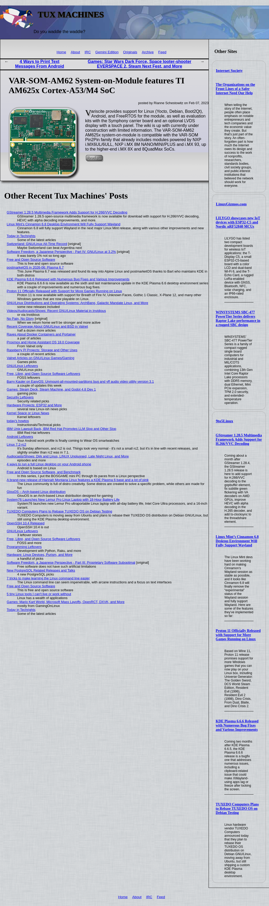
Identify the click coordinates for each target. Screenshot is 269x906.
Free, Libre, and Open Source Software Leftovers (43, 374)
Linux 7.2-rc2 (16, 444)
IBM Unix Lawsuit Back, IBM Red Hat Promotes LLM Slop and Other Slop (61, 429)
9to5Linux (224, 421)
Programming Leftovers (24, 547)
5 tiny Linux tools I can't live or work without (39, 594)
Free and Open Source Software (31, 260)
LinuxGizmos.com (231, 204)
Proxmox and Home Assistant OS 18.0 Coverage (43, 342)
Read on (94, 158)
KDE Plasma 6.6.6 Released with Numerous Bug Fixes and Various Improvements (237, 725)
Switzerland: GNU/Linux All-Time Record (37, 244)
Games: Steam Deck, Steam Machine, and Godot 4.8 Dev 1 (51, 389)
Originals (130, 52)
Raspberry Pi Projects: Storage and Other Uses (42, 350)
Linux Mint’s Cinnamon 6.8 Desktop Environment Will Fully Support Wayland (237, 541)
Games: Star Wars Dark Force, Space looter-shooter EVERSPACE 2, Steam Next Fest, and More (139, 63)
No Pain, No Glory (20, 319)
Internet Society (229, 70)
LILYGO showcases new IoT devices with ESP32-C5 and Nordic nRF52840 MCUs (238, 222)
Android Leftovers (20, 437)
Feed (162, 52)
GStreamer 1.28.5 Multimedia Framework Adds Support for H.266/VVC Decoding (239, 439)
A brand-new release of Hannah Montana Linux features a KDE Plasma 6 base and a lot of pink (78, 480)
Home (61, 52)
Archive (148, 52)
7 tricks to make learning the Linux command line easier (48, 578)
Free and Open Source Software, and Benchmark (44, 472)
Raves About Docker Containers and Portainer (41, 334)
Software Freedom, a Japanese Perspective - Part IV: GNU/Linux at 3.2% (61, 252)
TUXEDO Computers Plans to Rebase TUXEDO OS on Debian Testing (237, 808)
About (75, 52)
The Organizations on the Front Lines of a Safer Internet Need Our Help (235, 89)
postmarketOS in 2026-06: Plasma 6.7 (35, 267)
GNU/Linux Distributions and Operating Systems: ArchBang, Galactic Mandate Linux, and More (77, 303)
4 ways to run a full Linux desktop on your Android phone (49, 464)
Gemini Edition (106, 52)
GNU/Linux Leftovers (22, 366)
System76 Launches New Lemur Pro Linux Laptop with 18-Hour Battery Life (63, 500)
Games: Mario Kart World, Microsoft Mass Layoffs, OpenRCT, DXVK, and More (66, 602)
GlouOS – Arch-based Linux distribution (36, 492)
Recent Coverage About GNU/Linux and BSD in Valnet (47, 326)
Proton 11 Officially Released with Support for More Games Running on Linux (238, 635)
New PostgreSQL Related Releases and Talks (41, 570)
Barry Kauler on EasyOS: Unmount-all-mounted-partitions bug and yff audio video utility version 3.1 (80, 381)
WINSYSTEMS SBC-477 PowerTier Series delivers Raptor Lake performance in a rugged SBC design (238, 318)
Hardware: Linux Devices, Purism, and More (40, 555)
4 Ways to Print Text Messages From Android (39, 63)
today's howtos (18, 421)
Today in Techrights (21, 236)
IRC (88, 52)
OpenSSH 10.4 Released (26, 523)
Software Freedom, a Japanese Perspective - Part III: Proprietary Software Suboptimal (71, 562)
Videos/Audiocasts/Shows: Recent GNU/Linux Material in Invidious (56, 311)
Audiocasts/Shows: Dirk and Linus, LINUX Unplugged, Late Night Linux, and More (68, 456)
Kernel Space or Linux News (28, 413)
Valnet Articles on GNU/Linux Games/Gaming (40, 358)
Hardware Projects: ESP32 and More (34, 405)
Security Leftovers (20, 397)
